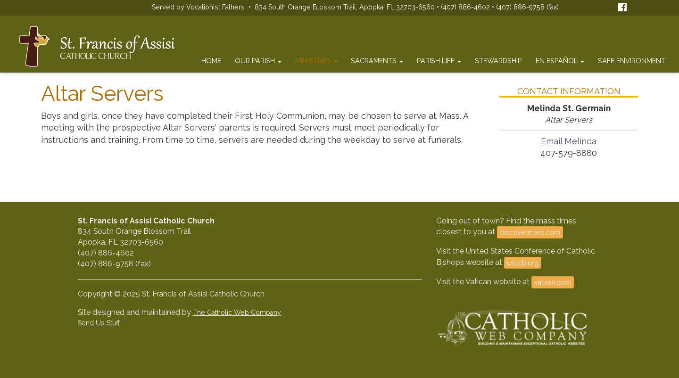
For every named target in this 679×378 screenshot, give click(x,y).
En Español (560, 61)
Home (211, 61)
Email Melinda (568, 141)
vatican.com (552, 282)
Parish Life (439, 61)
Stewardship (498, 61)
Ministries (316, 61)
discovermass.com (530, 232)
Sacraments (377, 61)
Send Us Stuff (99, 323)
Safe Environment (631, 61)
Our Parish (258, 61)
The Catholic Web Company (237, 312)
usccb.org (522, 263)
